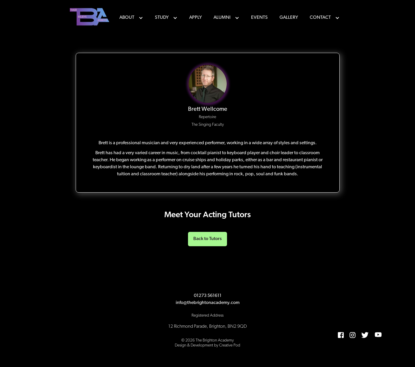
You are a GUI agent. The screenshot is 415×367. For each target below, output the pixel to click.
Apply (195, 17)
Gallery (289, 17)
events (259, 17)
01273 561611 (207, 295)
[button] (131, 17)
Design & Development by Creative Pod (207, 345)
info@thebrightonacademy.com (208, 302)
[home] (90, 17)
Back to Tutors (207, 239)
